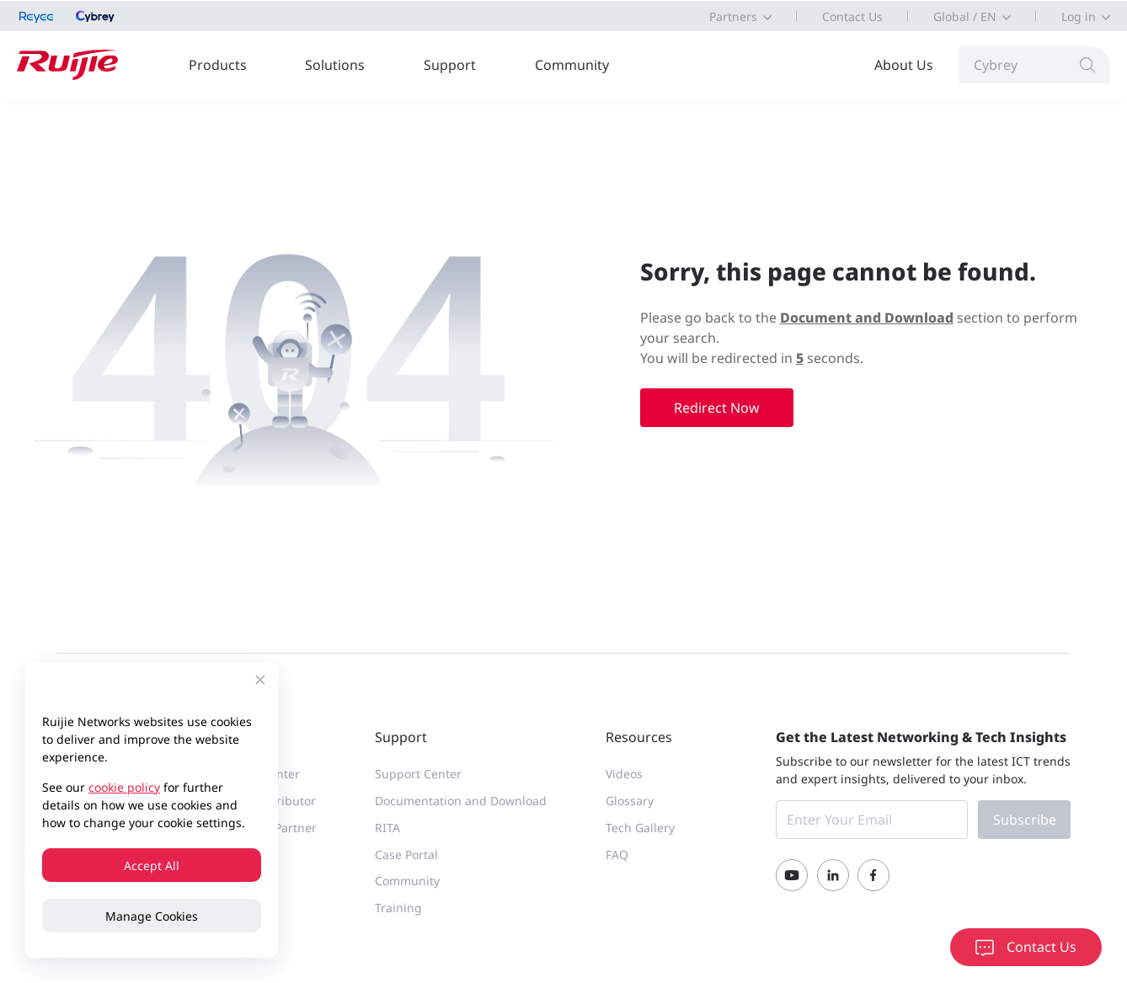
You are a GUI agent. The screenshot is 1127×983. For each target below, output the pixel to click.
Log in (1078, 16)
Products (218, 65)
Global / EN (964, 16)
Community (572, 65)
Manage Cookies (151, 916)
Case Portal (406, 855)
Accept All (151, 865)
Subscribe (1024, 819)
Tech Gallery (640, 828)
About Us (903, 65)
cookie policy (124, 787)
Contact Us (852, 16)
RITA (387, 828)
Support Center (418, 774)
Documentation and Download (461, 801)
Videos (624, 774)
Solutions (335, 65)
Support (450, 65)
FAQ (617, 855)
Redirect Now (717, 407)
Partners (733, 16)
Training (398, 908)
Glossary (630, 801)
